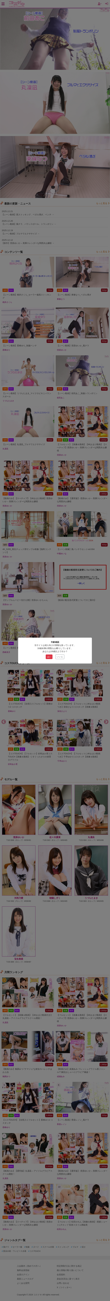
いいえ (60, 657)
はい (49, 657)
